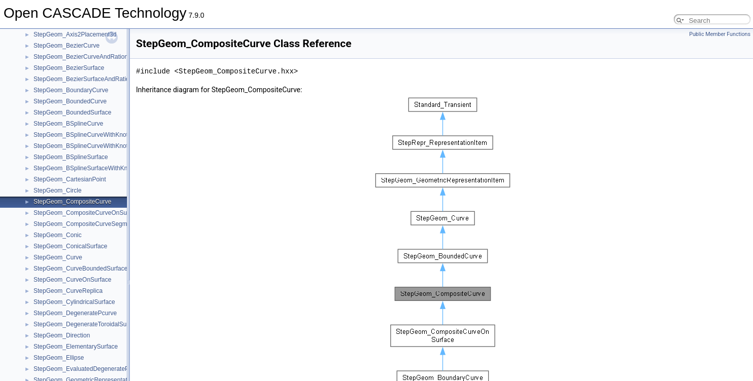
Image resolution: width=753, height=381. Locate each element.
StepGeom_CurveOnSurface (72, 279)
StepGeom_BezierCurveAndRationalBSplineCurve (101, 56)
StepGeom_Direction (61, 335)
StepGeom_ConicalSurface (70, 246)
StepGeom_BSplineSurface (70, 157)
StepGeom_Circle (57, 190)
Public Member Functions (719, 34)
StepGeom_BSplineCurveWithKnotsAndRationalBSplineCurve (117, 145)
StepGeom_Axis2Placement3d (74, 34)
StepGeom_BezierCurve (66, 45)
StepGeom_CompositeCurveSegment (84, 223)
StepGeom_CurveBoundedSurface (80, 268)
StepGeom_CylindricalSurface (74, 302)
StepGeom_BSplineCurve (68, 123)
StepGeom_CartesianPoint (69, 179)
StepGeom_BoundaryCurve (70, 90)
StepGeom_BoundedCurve (70, 101)
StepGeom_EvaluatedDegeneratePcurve (88, 368)
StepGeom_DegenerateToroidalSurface (86, 324)
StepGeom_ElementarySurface (75, 346)
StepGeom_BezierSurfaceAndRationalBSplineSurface (106, 79)
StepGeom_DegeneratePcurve (75, 313)
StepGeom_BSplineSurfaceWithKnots (84, 168)
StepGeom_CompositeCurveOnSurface (87, 212)
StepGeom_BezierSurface (68, 67)
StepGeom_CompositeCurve (72, 201)
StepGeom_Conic (57, 235)
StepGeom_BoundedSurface (72, 112)
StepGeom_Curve (57, 257)
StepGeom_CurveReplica (67, 290)
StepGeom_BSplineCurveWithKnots (82, 134)
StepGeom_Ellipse (58, 357)
